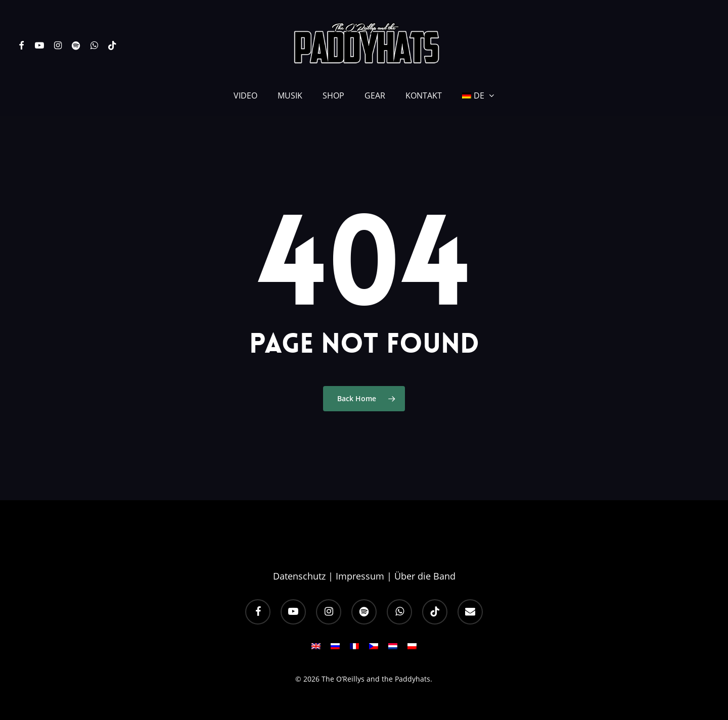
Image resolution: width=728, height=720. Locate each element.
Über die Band (425, 576)
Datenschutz (299, 576)
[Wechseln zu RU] (335, 649)
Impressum (360, 576)
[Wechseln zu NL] (392, 649)
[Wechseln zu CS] (373, 649)
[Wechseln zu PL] (412, 649)
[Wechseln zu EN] (316, 649)
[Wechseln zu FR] (354, 649)
